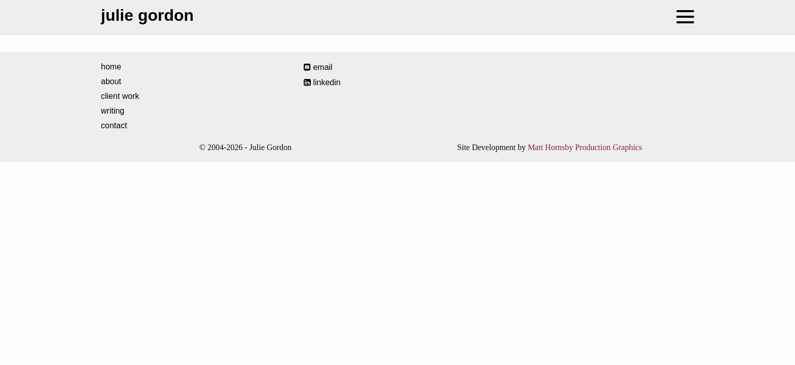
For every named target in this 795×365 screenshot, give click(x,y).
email (318, 67)
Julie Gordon (147, 15)
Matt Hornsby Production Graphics (585, 147)
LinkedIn (322, 82)
